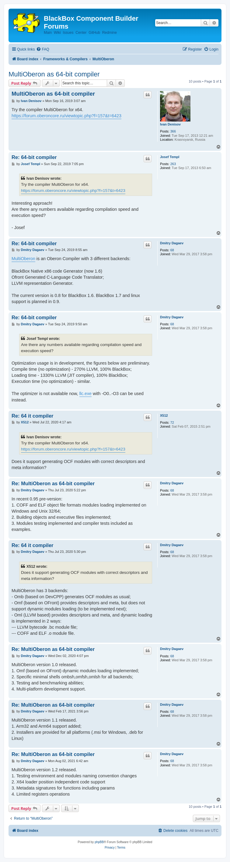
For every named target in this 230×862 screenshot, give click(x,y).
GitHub (94, 32)
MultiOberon (23, 258)
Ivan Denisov (170, 124)
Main (48, 32)
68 (172, 250)
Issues (68, 32)
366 (173, 131)
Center (80, 32)
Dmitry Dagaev (171, 243)
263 (173, 164)
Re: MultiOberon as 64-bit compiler (53, 483)
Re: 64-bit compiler (34, 157)
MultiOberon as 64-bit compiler (54, 74)
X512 (164, 415)
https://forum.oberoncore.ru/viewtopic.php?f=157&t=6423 (66, 115)
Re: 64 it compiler (33, 416)
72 (172, 422)
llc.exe (85, 393)
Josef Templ (169, 157)
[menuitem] (42, 49)
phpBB (99, 842)
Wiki (57, 32)
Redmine (109, 32)
